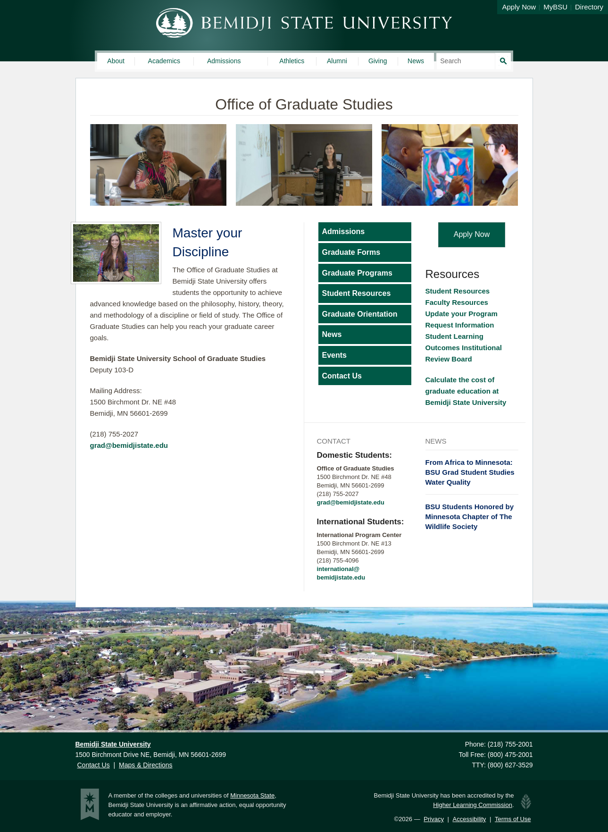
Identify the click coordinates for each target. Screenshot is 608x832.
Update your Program (461, 314)
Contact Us (342, 376)
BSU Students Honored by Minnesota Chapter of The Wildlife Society (469, 516)
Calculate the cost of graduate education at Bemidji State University (467, 391)
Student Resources (356, 293)
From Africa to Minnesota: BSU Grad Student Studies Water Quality (470, 472)
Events (334, 355)
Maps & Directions (145, 765)
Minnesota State (252, 795)
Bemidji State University (304, 23)
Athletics (291, 61)
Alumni (337, 61)
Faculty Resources (458, 302)
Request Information (459, 325)
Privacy (434, 819)
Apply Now (519, 7)
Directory (589, 7)
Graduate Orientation (360, 314)
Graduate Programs (357, 273)
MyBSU (555, 7)
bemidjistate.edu (341, 577)
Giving (377, 61)
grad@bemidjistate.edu (129, 445)
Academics (164, 61)
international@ (338, 568)
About (116, 61)
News (416, 61)
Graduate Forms (351, 252)
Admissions (224, 61)
